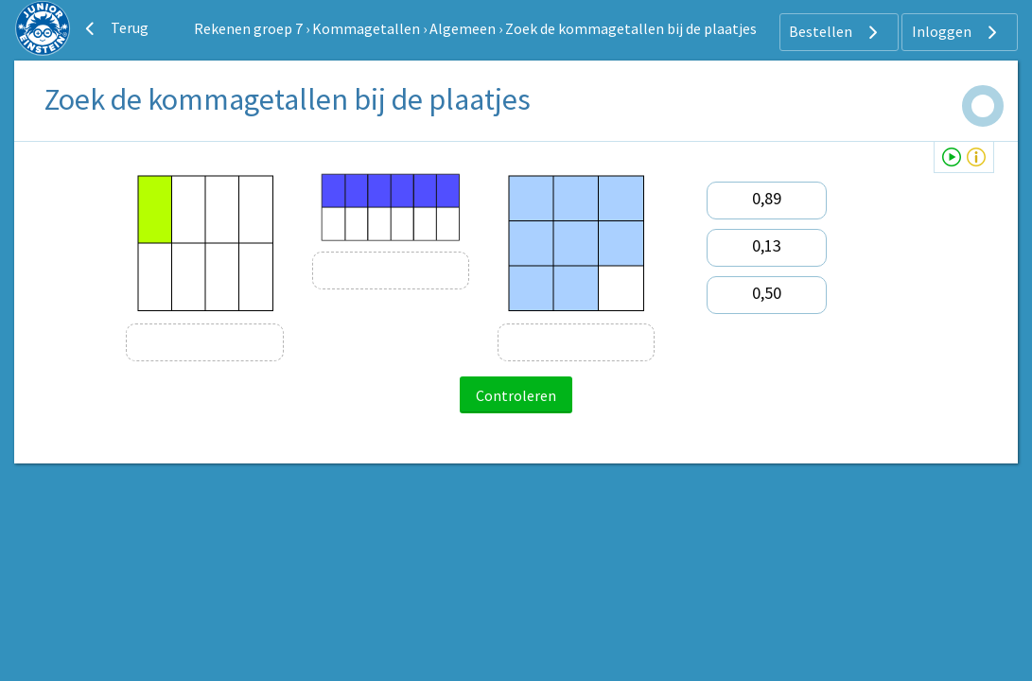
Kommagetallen (366, 28)
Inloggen (957, 32)
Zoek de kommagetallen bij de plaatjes (631, 28)
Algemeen (462, 28)
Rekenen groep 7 (248, 28)
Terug (114, 28)
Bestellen (836, 32)
